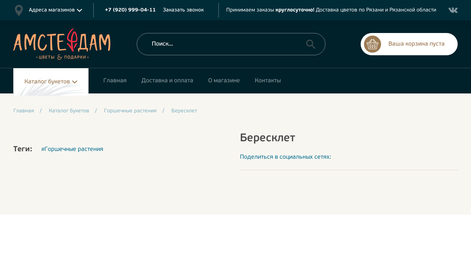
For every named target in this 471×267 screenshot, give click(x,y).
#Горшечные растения (72, 149)
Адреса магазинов (52, 10)
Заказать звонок (183, 10)
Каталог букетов (47, 82)
